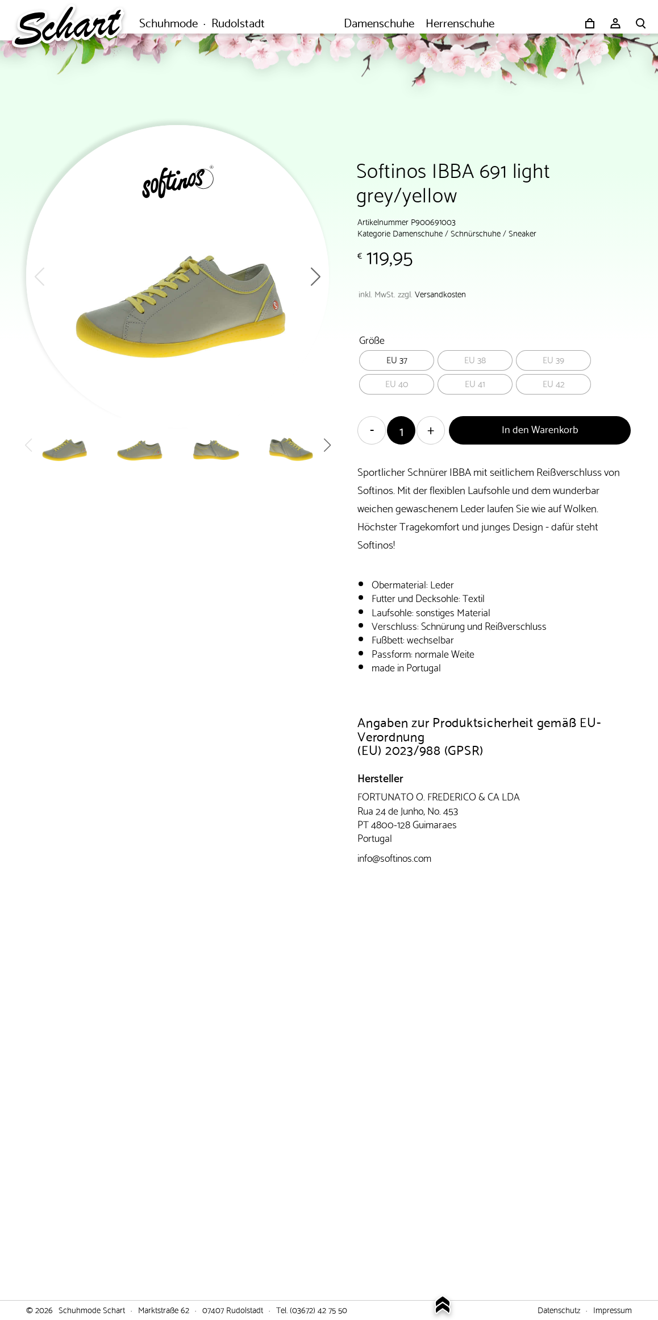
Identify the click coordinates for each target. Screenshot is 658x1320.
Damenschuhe (418, 232)
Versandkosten (440, 293)
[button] (315, 276)
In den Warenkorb (540, 428)
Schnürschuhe (476, 232)
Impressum (612, 1309)
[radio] (397, 360)
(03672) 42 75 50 (318, 1309)
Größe (372, 339)
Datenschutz (559, 1309)
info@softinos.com (394, 857)
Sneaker (522, 232)
